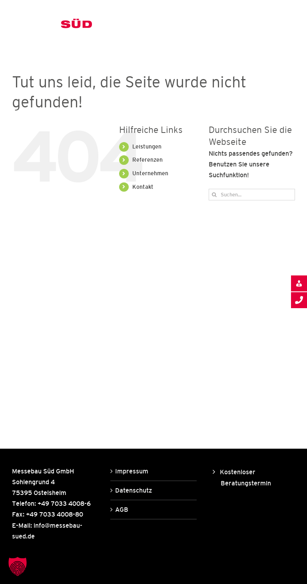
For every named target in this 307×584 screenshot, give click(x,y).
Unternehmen (150, 173)
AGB (121, 509)
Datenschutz (133, 490)
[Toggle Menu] (289, 25)
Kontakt (143, 187)
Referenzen (147, 159)
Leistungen (146, 146)
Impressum (131, 471)
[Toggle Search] (261, 25)
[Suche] (214, 194)
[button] (17, 566)
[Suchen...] (252, 194)
